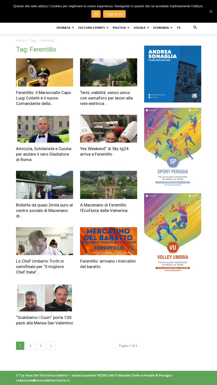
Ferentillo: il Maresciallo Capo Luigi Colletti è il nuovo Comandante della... (43, 98)
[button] (195, 27)
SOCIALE (141, 27)
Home (20, 40)
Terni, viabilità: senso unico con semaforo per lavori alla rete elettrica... (106, 98)
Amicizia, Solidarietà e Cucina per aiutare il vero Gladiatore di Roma (43, 154)
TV (178, 27)
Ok (96, 14)
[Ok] (210, 11)
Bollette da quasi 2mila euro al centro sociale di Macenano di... (44, 210)
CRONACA (65, 27)
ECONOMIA (163, 27)
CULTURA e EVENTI (93, 27)
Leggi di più (114, 14)
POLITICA (121, 27)
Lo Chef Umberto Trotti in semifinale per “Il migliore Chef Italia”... (40, 267)
